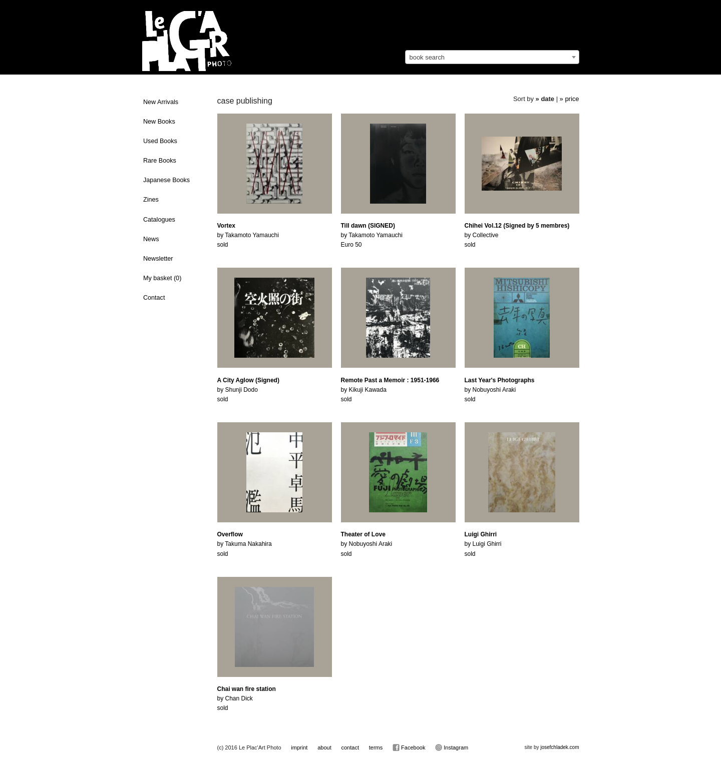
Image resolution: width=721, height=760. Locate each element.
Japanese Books (166, 180)
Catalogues (159, 219)
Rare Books (159, 160)
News (151, 239)
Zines (151, 199)
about (324, 747)
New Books (159, 121)
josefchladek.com (559, 747)
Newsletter (158, 258)
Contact (154, 297)
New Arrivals (160, 102)
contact (349, 747)
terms (376, 747)
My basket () (162, 278)
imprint (299, 747)
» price (569, 99)
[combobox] (492, 57)
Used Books (160, 141)
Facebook (409, 747)
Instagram (451, 747)
